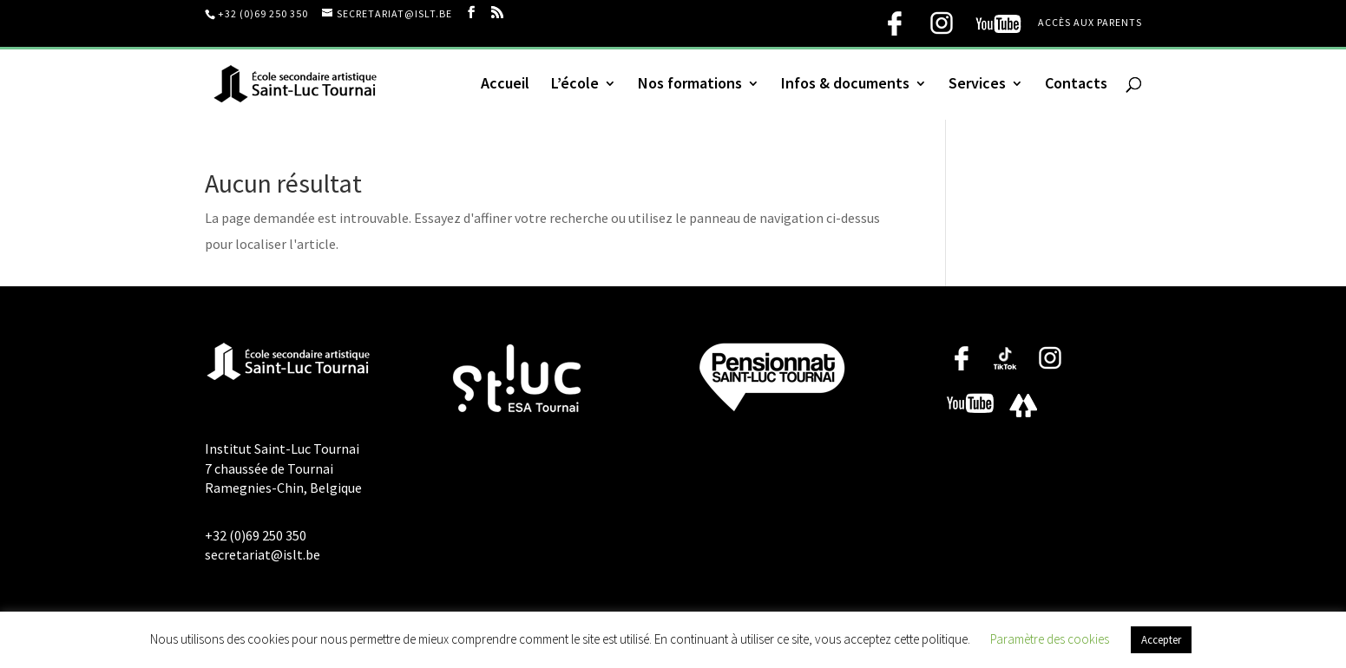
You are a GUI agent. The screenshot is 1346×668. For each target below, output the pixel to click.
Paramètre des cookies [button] (1049, 639)
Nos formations (690, 85)
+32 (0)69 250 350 (263, 13)
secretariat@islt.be (262, 554)
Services (977, 85)
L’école (575, 85)
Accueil (505, 85)
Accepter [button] (1161, 639)
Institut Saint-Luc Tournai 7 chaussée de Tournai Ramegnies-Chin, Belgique (283, 468)
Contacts (1076, 85)
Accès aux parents (1090, 23)
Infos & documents (845, 85)
